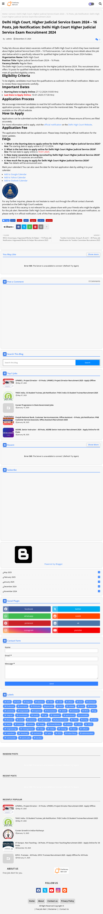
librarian (10, 720)
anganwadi (24, 711)
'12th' (79, 724)
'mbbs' (52, 729)
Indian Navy (71, 733)
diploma (40, 702)
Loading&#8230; (51, 506)
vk (78, 623)
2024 (13, 220)
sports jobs (26, 738)
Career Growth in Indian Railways (29, 830)
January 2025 (52, 582)
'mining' (63, 729)
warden (39, 738)
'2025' (89, 724)
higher (33, 220)
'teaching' (24, 733)
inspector (37, 711)
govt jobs (49, 706)
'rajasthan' (11, 733)
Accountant (51, 711)
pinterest (29, 623)
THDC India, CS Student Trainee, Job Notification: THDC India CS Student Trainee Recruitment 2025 (56, 392)
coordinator (23, 715)
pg (95, 711)
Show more (93, 254)
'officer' (85, 729)
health (36, 715)
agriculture (45, 720)
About (41, 901)
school (68, 724)
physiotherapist (61, 720)
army (85, 720)
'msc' (74, 729)
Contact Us (64, 909)
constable (84, 715)
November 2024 (52, 591)
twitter (78, 609)
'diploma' (56, 715)
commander (11, 738)
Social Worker (55, 724)
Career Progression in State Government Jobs (34, 405)
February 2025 (52, 577)
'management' (28, 729)
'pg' (45, 715)
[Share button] (46, 226)
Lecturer (75, 711)
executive (23, 706)
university (10, 711)
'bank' (9, 724)
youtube (78, 630)
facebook (29, 609)
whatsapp (28, 616)
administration (87, 733)
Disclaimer (52, 909)
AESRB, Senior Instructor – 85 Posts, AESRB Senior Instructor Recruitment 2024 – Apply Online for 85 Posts (57, 430)
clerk (61, 706)
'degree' (10, 715)
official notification (53, 124)
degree (28, 702)
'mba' (41, 729)
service (12, 14)
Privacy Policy (67, 901)
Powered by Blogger (33, 564)
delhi (26, 220)
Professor (10, 706)
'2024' (64, 711)
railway (71, 706)
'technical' (37, 733)
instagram (28, 630)
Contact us (52, 901)
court (19, 220)
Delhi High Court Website (80, 124)
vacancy (32, 720)
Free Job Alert (41, 909)
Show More (93, 444)
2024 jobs (36, 706)
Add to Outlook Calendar (15, 180)
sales (95, 720)
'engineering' (12, 729)
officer (70, 702)
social (21, 720)
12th (60, 702)
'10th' (75, 720)
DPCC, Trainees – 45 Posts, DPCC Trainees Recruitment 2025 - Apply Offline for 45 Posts (51, 855)
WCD (86, 711)
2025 (8, 702)
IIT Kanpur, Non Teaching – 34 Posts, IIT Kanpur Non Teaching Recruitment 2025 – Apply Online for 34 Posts (57, 844)
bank (80, 702)
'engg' (42, 724)
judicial (41, 220)
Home (5, 14)
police (31, 724)
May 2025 (52, 572)
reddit (78, 616)
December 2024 (52, 586)
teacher (93, 706)
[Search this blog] (39, 362)
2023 (59, 733)
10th (51, 702)
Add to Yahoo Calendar (15, 177)
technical (91, 702)
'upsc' (49, 733)
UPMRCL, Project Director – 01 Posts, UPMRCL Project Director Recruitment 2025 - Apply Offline (55, 380)
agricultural (70, 715)
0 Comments (94, 281)
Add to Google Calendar (15, 174)
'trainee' (20, 724)
